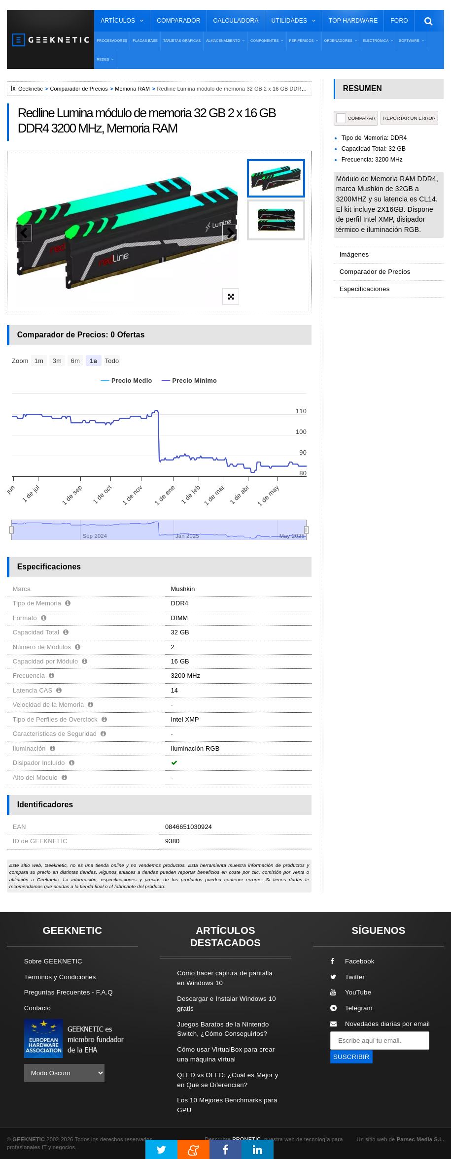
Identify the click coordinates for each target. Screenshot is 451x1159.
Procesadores (112, 40)
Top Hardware (353, 20)
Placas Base (145, 40)
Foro (399, 20)
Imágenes (354, 254)
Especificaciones (364, 289)
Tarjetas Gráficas (182, 40)
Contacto (37, 1008)
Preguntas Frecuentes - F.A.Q (68, 992)
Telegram (351, 1008)
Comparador (178, 20)
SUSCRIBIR (351, 1056)
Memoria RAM (132, 89)
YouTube (350, 992)
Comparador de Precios (78, 89)
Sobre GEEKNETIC (53, 961)
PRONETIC (246, 1139)
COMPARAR (356, 118)
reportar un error (409, 118)
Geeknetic (30, 89)
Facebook (352, 961)
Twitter (347, 977)
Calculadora (236, 20)
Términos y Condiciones (60, 977)
